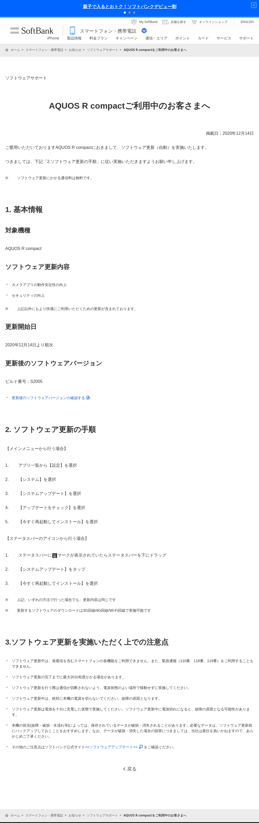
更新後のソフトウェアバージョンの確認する (51, 398)
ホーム (15, 50)
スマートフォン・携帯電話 (44, 50)
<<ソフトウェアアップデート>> (114, 747)
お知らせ (75, 50)
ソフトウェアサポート (102, 50)
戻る (129, 769)
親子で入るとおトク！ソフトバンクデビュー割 (129, 6)
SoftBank (32, 31)
